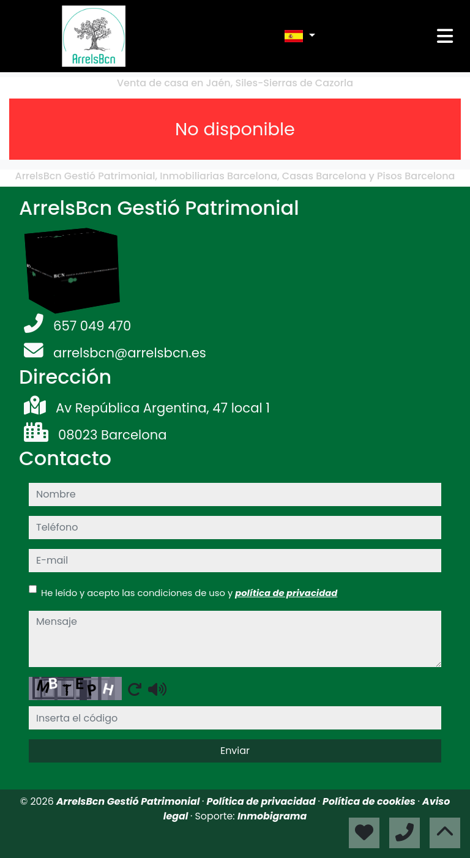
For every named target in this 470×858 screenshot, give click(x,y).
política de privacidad (286, 592)
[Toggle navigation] (445, 36)
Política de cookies (370, 801)
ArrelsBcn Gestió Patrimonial (129, 801)
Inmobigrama (272, 816)
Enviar (235, 751)
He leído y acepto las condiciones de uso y (189, 592)
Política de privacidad (262, 801)
